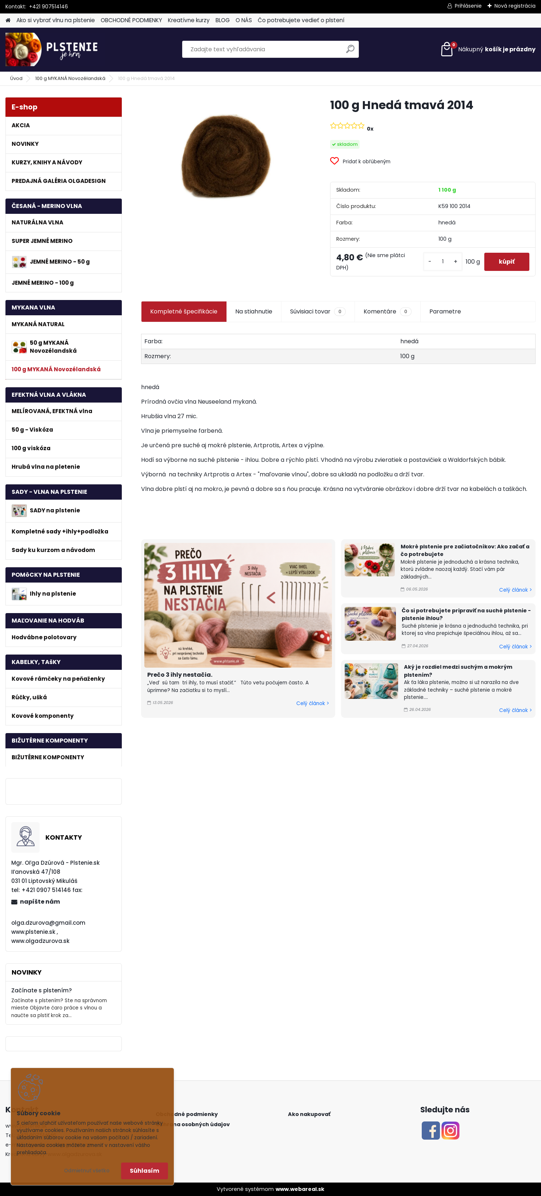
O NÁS (244, 20)
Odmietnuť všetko (86, 1170)
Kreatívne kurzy (189, 20)
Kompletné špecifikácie (183, 311)
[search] (350, 52)
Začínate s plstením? (41, 990)
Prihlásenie (468, 5)
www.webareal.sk (300, 1189)
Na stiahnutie (253, 311)
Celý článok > (312, 703)
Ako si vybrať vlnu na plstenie (55, 20)
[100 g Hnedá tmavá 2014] (224, 152)
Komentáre (388, 311)
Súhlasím (144, 1171)
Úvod (16, 78)
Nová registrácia (515, 5)
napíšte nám (40, 901)
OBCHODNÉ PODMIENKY (131, 20)
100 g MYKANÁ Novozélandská (70, 78)
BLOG (223, 20)
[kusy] (442, 261)
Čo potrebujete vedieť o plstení (301, 20)
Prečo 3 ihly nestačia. (179, 675)
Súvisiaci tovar (318, 311)
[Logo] (55, 49)
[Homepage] (8, 20)
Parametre (445, 311)
